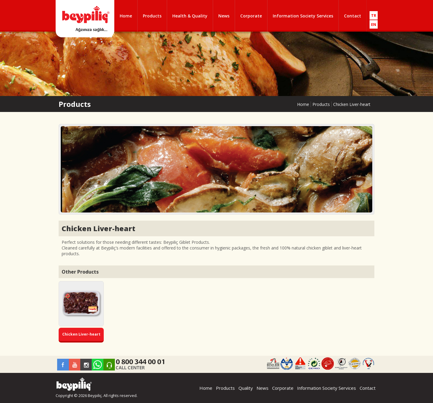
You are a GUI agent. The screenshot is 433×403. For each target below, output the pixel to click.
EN (373, 24)
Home (126, 16)
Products (152, 16)
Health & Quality (189, 16)
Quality (245, 388)
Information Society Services (303, 16)
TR (373, 15)
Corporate (251, 16)
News (223, 16)
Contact (352, 16)
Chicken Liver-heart (351, 104)
